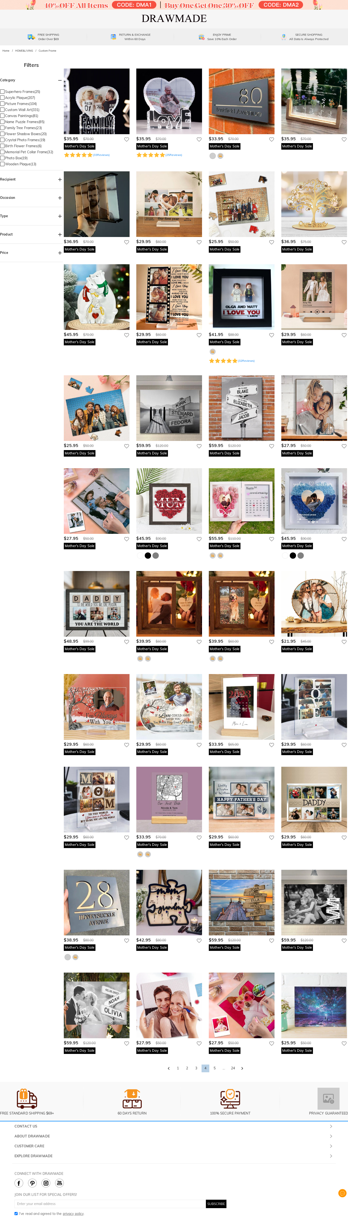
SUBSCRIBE (216, 1204)
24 (233, 1068)
